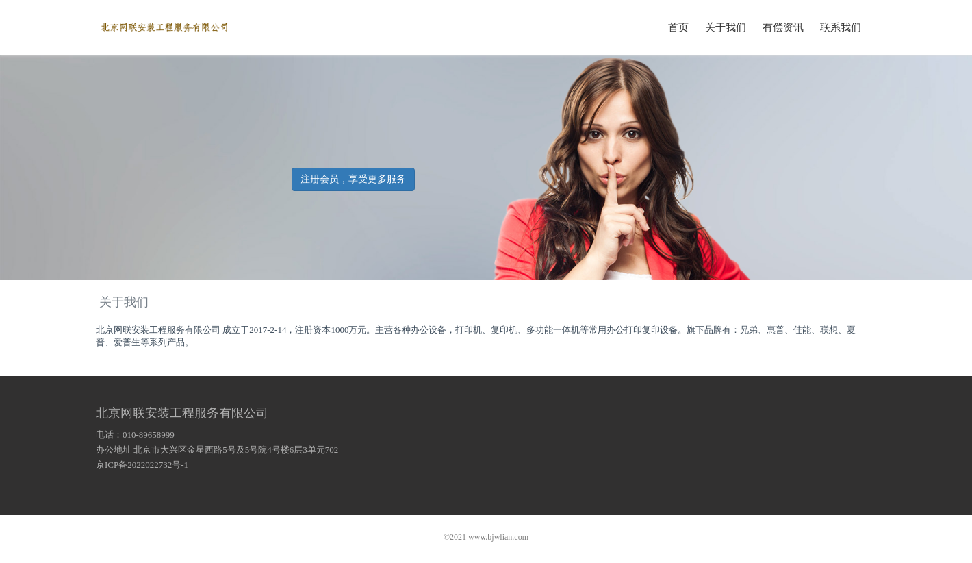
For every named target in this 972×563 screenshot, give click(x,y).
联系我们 (840, 27)
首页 (678, 27)
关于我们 (725, 27)
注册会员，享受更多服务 (353, 179)
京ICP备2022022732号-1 (142, 465)
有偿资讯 (783, 27)
